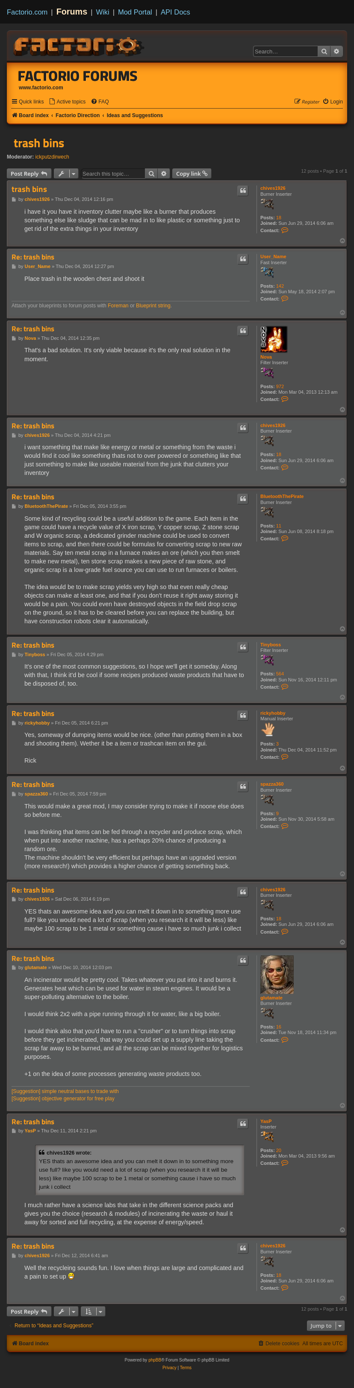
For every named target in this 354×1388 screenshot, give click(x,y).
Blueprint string (153, 306)
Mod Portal (135, 12)
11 (278, 525)
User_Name (273, 256)
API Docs (175, 12)
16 (278, 1026)
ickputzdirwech (52, 157)
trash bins (39, 143)
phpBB (154, 1360)
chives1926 (273, 188)
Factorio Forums (78, 75)
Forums (72, 11)
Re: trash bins (33, 257)
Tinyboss (270, 644)
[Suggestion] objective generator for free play (63, 1099)
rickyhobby (273, 713)
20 (278, 1150)
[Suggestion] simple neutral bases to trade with (65, 1091)
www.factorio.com (41, 88)
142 (280, 286)
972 (280, 386)
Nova (266, 357)
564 (280, 673)
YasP (265, 1121)
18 (278, 217)
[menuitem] (67, 102)
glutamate (271, 997)
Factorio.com (27, 12)
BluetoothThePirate (282, 496)
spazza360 (271, 784)
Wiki (102, 12)
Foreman (118, 306)
